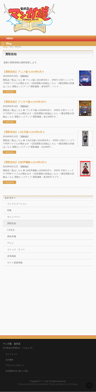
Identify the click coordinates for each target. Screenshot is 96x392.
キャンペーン (13, 217)
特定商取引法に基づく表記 (17, 371)
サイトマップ (11, 354)
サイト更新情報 (15, 262)
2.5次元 (11, 230)
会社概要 (9, 360)
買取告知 (24, 76)
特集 (9, 210)
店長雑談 (11, 256)
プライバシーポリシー (15, 365)
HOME (5, 47)
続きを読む (10, 92)
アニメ (10, 243)
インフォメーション (17, 203)
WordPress (34, 384)
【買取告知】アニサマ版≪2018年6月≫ (25, 101)
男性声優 (11, 236)
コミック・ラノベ (16, 249)
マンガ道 (44, 381)
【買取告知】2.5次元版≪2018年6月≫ (24, 132)
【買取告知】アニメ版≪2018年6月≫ (23, 71)
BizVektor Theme (48, 384)
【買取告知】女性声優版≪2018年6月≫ (25, 162)
